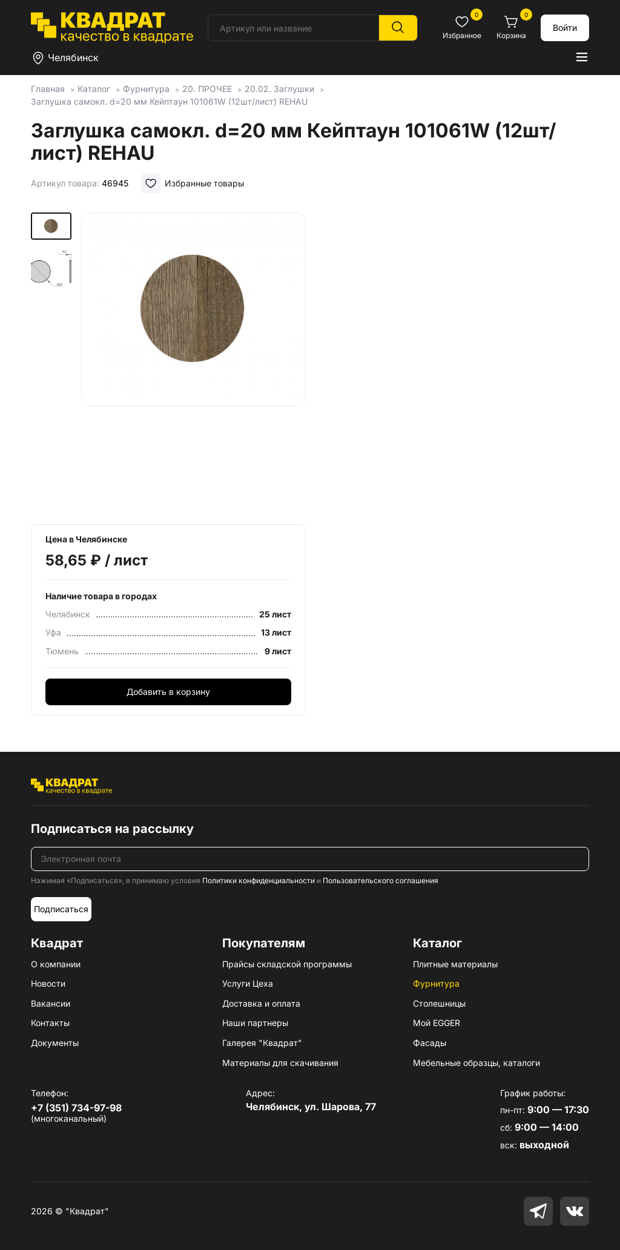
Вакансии (50, 1003)
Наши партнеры (255, 1023)
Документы (55, 1043)
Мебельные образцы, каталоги (476, 1063)
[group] (193, 364)
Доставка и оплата (261, 1003)
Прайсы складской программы (287, 964)
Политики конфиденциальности (258, 880)
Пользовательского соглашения (380, 880)
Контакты (50, 1023)
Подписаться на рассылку (112, 828)
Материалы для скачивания (280, 1063)
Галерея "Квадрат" (262, 1043)
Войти (565, 27)
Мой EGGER (436, 1023)
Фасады (429, 1043)
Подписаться (61, 909)
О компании (56, 964)
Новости (48, 983)
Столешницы (439, 1003)
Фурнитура (436, 983)
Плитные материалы (455, 964)
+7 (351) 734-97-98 (76, 1107)
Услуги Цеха (247, 983)
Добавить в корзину (168, 691)
